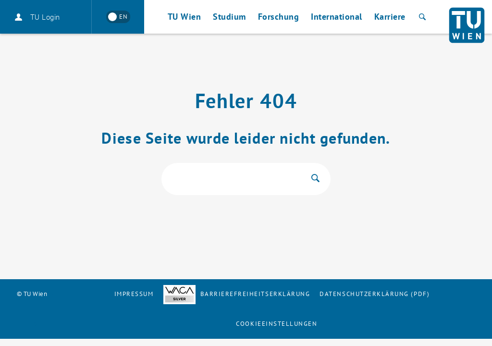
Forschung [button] (278, 16)
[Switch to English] (118, 17)
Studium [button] (229, 16)
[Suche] (421, 17)
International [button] (336, 16)
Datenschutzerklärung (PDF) (375, 294)
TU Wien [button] (184, 16)
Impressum (134, 294)
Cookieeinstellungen (276, 324)
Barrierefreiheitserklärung (236, 294)
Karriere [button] (390, 16)
